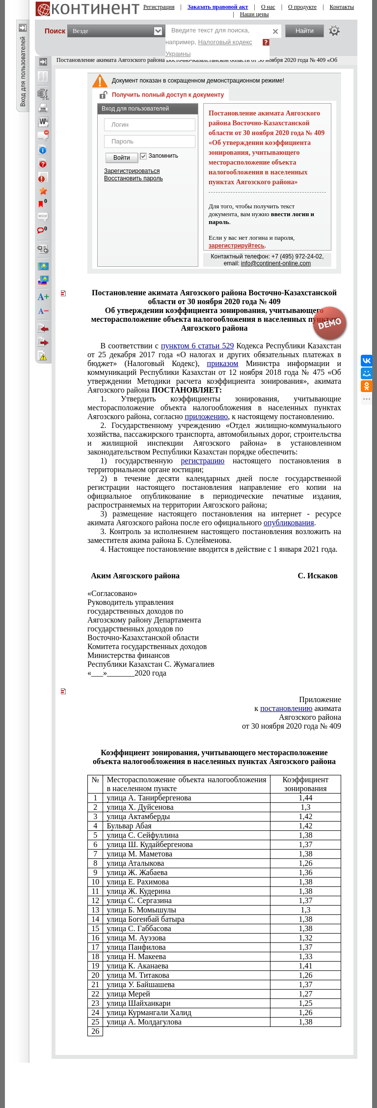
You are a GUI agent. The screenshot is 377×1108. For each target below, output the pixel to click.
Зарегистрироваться (132, 171)
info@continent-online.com (276, 263)
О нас (268, 6)
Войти (121, 157)
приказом (223, 363)
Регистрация (159, 6)
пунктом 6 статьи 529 (197, 345)
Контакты (342, 6)
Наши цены (254, 14)
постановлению (286, 708)
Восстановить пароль (133, 178)
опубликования (289, 522)
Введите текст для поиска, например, (208, 42)
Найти (305, 30)
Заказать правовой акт (218, 6)
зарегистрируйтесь (237, 245)
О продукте (302, 6)
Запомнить (163, 156)
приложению (206, 416)
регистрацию (203, 460)
